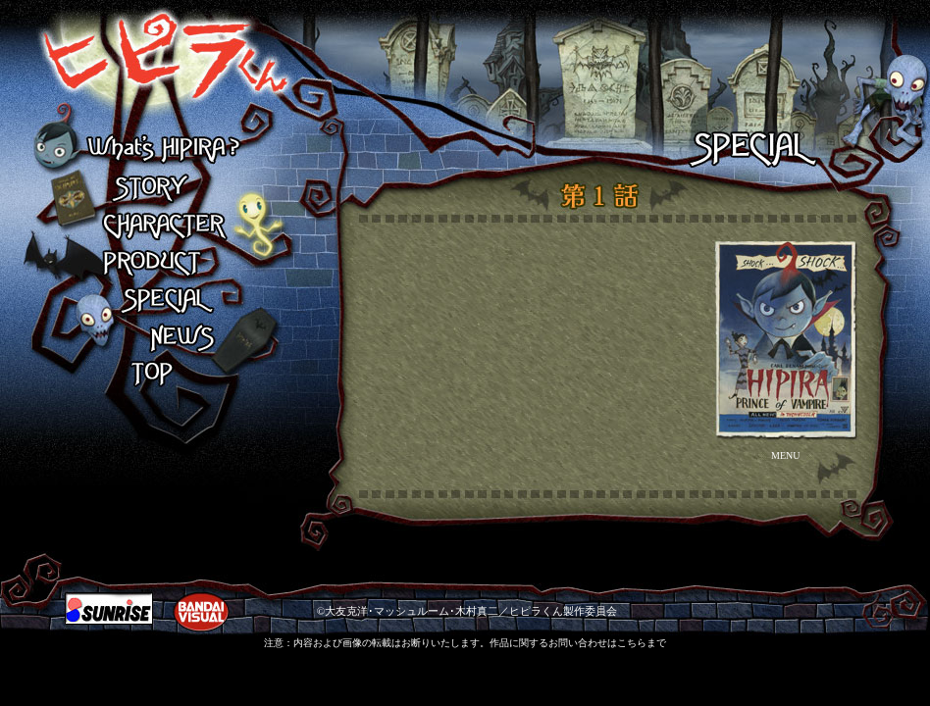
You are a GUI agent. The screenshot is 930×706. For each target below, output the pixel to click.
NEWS (162, 337)
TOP (162, 374)
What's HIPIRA (162, 151)
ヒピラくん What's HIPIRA (146, 66)
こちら (631, 642)
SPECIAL (162, 300)
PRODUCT (162, 262)
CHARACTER (162, 225)
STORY (162, 188)
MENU (785, 455)
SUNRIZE (109, 608)
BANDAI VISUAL (201, 611)
